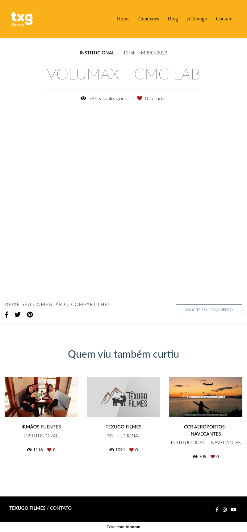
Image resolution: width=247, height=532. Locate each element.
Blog (173, 19)
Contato (224, 19)
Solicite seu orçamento (209, 309)
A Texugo (197, 19)
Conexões (148, 19)
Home (123, 19)
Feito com (123, 527)
